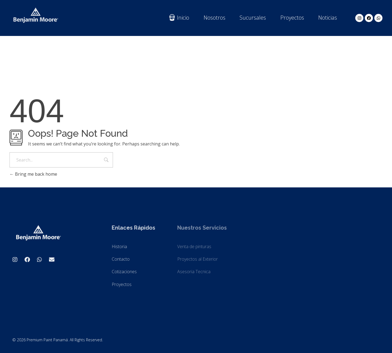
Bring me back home (33, 174)
